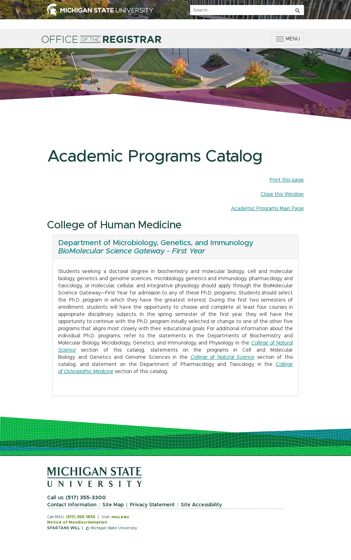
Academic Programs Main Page (267, 208)
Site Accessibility (201, 504)
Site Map (113, 504)
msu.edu (120, 517)
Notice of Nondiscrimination (77, 522)
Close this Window (282, 194)
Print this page (287, 180)
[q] (247, 10)
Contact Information (71, 504)
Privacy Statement (152, 504)
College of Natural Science (222, 357)
